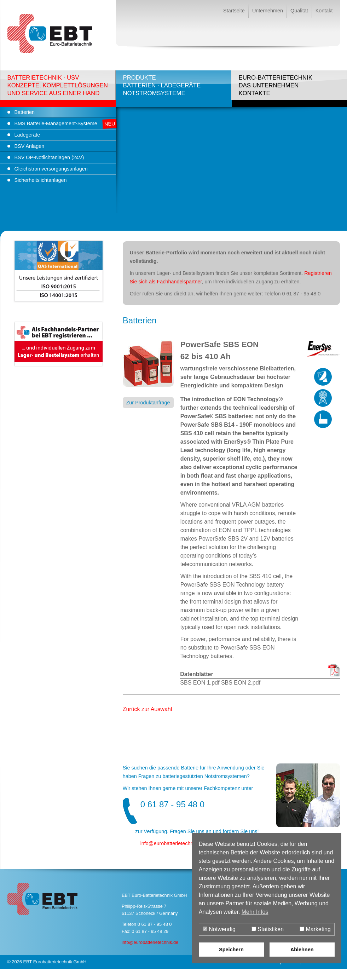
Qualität (299, 10)
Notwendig (219, 929)
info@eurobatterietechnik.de (150, 942)
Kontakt (324, 10)
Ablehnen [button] (302, 949)
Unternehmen (267, 10)
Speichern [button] (231, 949)
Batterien (25, 112)
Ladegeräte (27, 135)
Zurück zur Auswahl (147, 709)
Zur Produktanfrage (148, 402)
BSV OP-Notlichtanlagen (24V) (49, 157)
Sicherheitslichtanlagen (41, 180)
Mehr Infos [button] (255, 912)
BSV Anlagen (30, 146)
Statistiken (267, 929)
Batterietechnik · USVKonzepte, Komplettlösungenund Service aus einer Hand (57, 85)
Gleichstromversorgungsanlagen (51, 169)
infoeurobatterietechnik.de (172, 843)
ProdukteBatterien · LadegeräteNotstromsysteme (162, 85)
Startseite (234, 10)
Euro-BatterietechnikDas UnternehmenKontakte (275, 85)
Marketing (315, 929)
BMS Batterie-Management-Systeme (56, 123)
